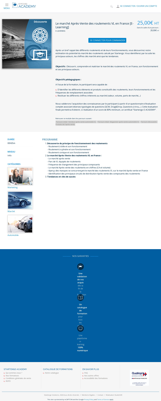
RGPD (8, 381)
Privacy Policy (89, 399)
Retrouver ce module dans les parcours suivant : (74, 118)
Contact (100, 395)
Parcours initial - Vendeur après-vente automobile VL (76, 122)
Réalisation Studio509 (114, 395)
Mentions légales (88, 395)
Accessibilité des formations (96, 378)
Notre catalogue (52, 373)
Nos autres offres (91, 375)
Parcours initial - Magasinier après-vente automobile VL (118, 122)
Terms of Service (103, 399)
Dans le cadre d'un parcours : (148, 27)
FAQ (86, 373)
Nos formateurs (12, 375)
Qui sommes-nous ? (14, 373)
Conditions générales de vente (18, 378)
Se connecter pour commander (107, 40)
